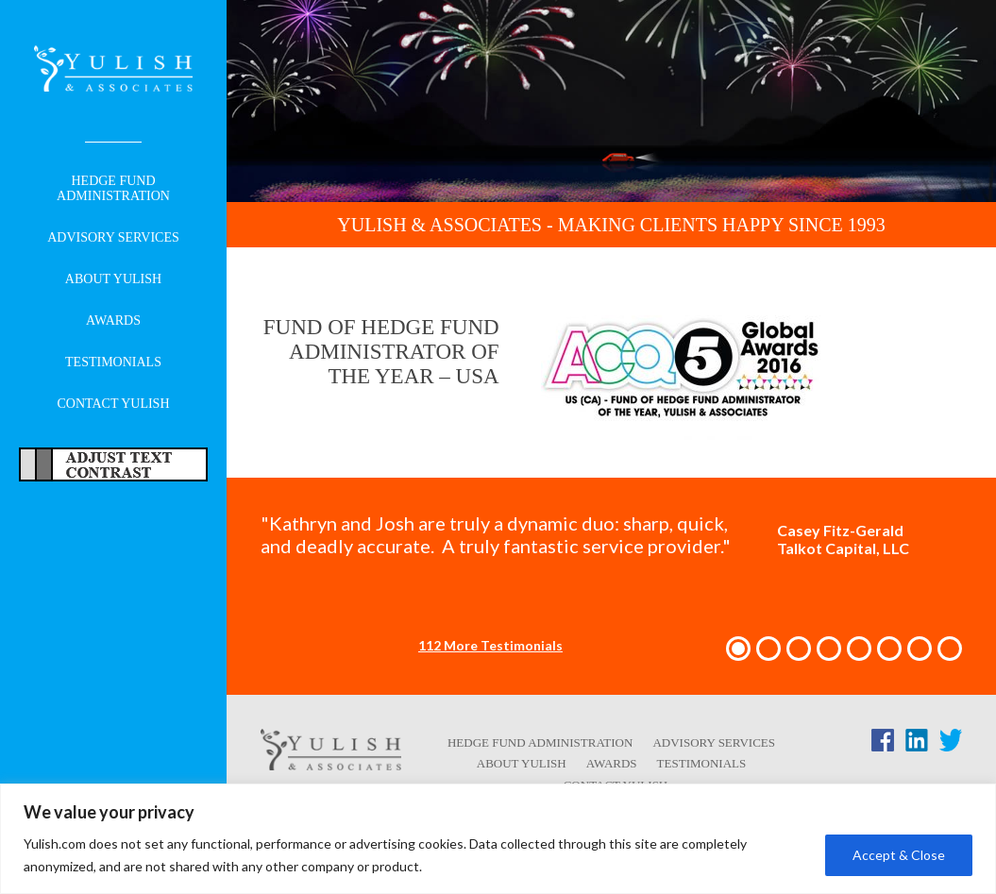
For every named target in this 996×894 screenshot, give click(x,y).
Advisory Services (113, 237)
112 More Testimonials (490, 645)
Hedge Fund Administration (113, 188)
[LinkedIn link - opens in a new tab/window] (916, 744)
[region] (498, 839)
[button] (738, 648)
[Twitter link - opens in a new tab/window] (950, 744)
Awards (113, 320)
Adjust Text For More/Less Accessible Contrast (113, 464)
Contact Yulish (113, 403)
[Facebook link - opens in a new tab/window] (882, 744)
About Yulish (113, 279)
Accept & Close (899, 855)
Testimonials (113, 362)
